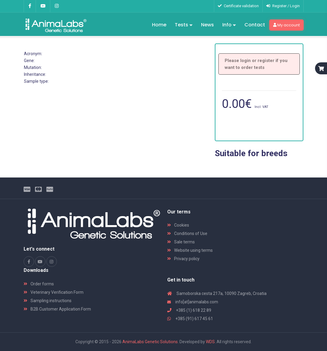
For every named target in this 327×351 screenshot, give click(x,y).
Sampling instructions (48, 300)
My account (286, 25)
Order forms (39, 283)
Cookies (178, 225)
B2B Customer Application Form (57, 309)
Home (159, 24)
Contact (254, 24)
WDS (210, 341)
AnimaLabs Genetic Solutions (150, 341)
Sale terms (181, 241)
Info (229, 25)
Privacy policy (183, 258)
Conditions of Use (187, 233)
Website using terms (190, 250)
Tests (184, 25)
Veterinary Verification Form (53, 292)
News (207, 24)
